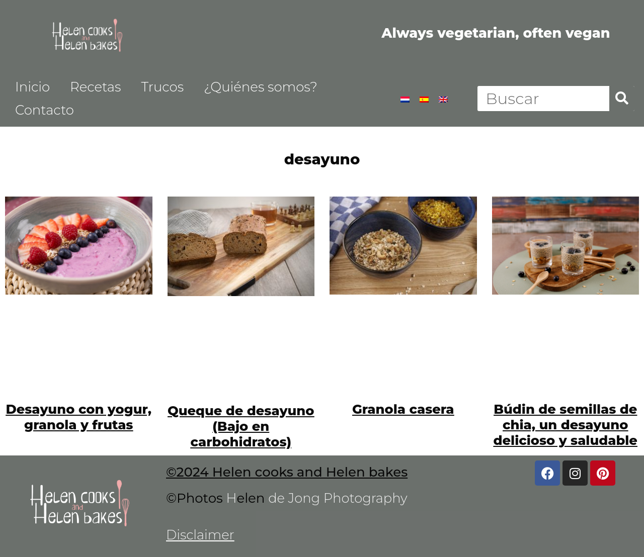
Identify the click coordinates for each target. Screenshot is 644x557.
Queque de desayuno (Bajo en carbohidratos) (241, 426)
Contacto (44, 110)
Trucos (162, 87)
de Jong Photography (338, 498)
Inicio (32, 87)
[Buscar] (621, 98)
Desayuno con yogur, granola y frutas (78, 417)
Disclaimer (200, 535)
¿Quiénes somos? (260, 87)
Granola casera (403, 409)
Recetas (95, 87)
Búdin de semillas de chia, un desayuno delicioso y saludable (565, 424)
